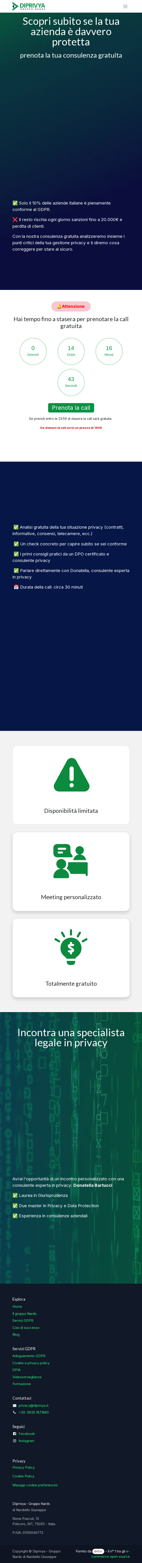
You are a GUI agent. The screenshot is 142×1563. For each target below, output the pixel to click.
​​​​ (71, 306)
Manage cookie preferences (35, 1485)
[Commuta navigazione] (125, 6)
